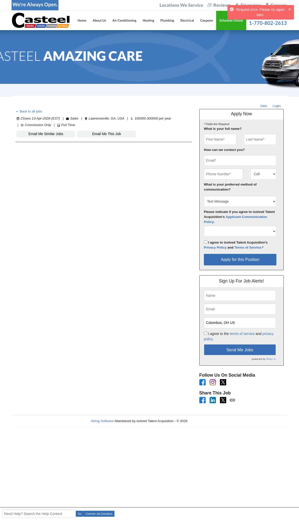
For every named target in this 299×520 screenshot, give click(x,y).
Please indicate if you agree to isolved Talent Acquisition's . (239, 217)
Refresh (202, 421)
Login (277, 106)
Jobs (263, 106)
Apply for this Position (240, 259)
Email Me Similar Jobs (45, 134)
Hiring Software (102, 421)
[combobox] (263, 174)
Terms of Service (247, 247)
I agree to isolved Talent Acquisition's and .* (236, 244)
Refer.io (271, 359)
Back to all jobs (29, 111)
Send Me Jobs (239, 350)
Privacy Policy (215, 247)
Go (79, 513)
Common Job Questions (99, 513)
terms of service (242, 334)
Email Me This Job (106, 134)
